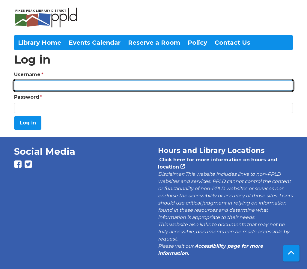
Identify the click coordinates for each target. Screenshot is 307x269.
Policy (197, 42)
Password (26, 97)
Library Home (39, 42)
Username (27, 74)
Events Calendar (95, 42)
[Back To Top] (291, 253)
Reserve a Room (154, 42)
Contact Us (232, 42)
